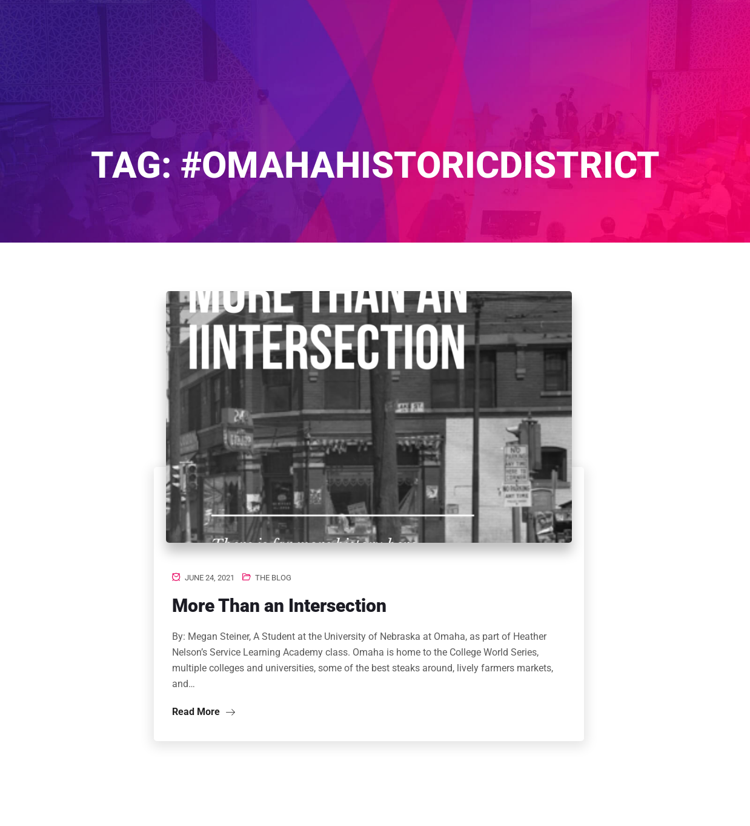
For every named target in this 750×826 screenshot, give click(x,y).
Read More (203, 711)
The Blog (273, 577)
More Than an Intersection (279, 605)
